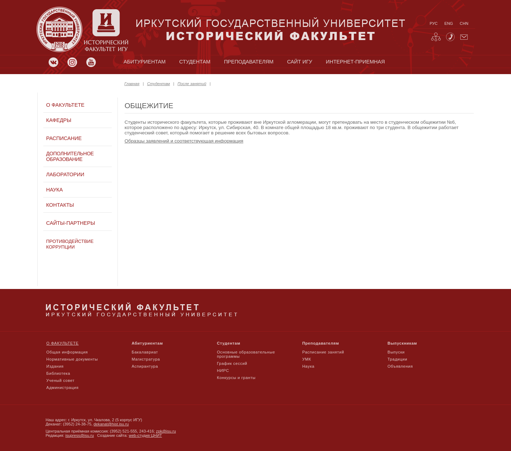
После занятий (191, 84)
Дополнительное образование (70, 156)
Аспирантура (145, 366)
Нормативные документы (72, 359)
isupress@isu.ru (79, 435)
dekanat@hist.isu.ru (111, 424)
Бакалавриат (145, 352)
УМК (306, 359)
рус (434, 23)
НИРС (223, 370)
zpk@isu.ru (166, 431)
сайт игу (299, 62)
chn (464, 23)
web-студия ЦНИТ (145, 435)
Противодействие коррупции (70, 244)
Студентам (158, 84)
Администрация (62, 387)
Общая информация (67, 352)
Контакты (60, 205)
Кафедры (58, 120)
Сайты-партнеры (70, 223)
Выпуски (396, 352)
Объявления (400, 366)
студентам (194, 62)
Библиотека (58, 373)
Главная (132, 84)
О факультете (65, 105)
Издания (55, 366)
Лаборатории (65, 174)
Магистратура (146, 359)
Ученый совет (60, 380)
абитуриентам (144, 62)
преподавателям (248, 62)
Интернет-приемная (355, 62)
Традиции (397, 359)
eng (448, 23)
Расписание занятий (323, 352)
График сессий (232, 363)
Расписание (64, 138)
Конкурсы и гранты (236, 377)
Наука (54, 190)
